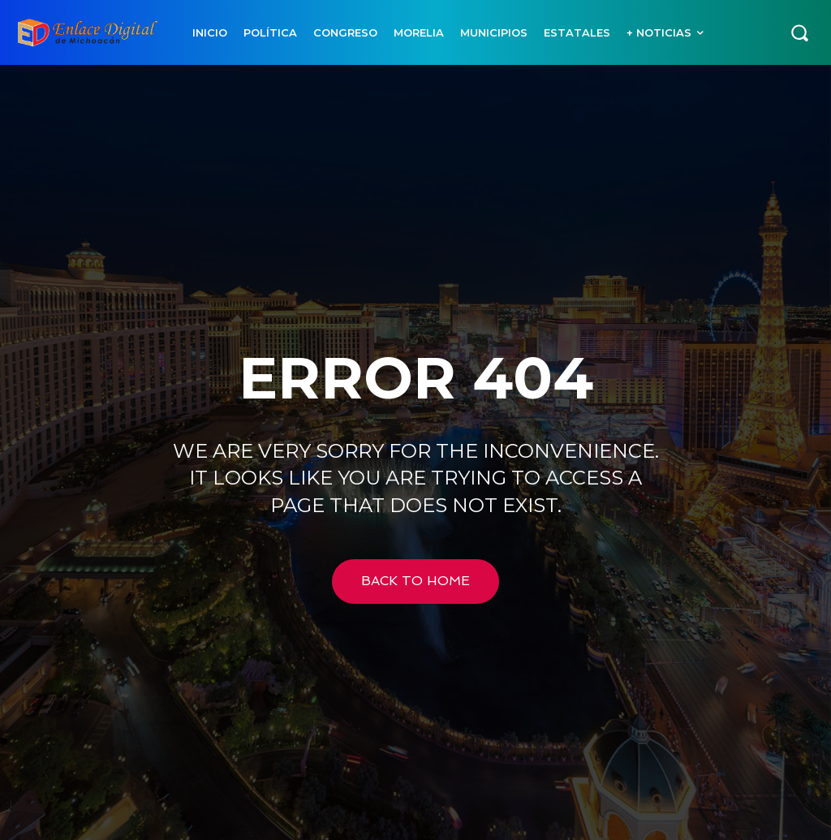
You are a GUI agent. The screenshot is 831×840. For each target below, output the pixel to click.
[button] (799, 32)
